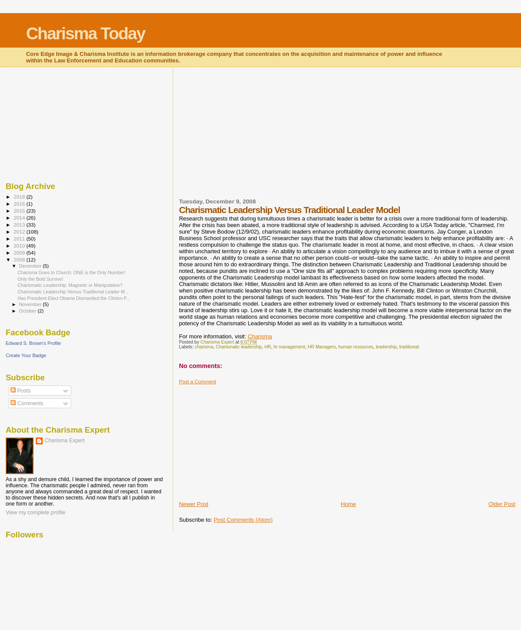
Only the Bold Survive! (40, 279)
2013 (20, 224)
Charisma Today (85, 33)
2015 (20, 210)
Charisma (260, 336)
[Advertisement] (244, 138)
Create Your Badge (26, 355)
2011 (20, 238)
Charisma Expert (65, 440)
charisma (204, 346)
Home (348, 504)
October (28, 310)
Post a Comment (197, 381)
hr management (289, 346)
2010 (20, 245)
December (31, 266)
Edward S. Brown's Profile (33, 343)
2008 (20, 259)
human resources (355, 346)
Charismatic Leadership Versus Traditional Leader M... (73, 291)
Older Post (502, 504)
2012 (20, 231)
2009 (20, 252)
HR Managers (322, 346)
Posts (20, 391)
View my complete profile (35, 513)
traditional (409, 346)
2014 (20, 217)
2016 (20, 204)
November (31, 304)
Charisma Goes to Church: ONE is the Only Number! (71, 272)
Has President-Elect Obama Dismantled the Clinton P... (73, 298)
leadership (386, 346)
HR (267, 346)
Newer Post (193, 504)
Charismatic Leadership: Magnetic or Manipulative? (69, 285)
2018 (20, 197)
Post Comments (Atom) (243, 519)
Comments (26, 403)
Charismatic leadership (239, 346)
